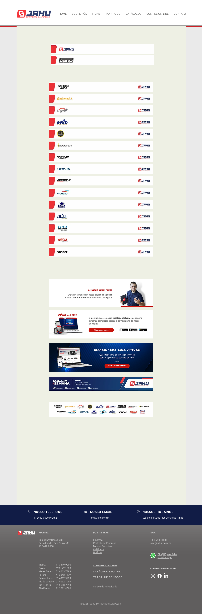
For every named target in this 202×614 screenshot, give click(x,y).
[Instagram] (153, 576)
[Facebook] (159, 576)
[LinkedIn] (166, 576)
